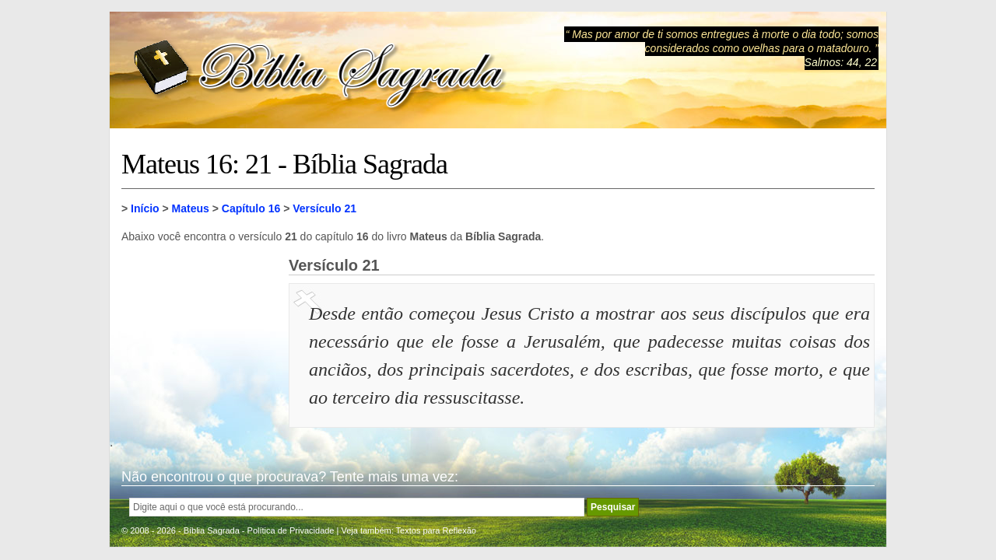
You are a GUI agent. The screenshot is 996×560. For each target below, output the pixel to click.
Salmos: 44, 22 (841, 62)
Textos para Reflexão (436, 530)
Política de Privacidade (291, 530)
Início (145, 208)
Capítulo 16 (251, 208)
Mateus (190, 208)
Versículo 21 (324, 208)
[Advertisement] (199, 334)
